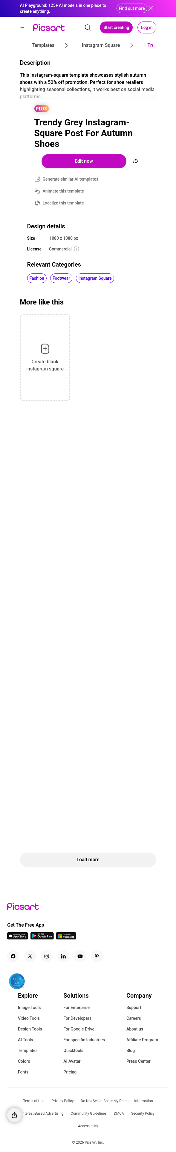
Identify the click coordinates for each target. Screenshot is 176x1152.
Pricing (69, 1072)
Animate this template (63, 191)
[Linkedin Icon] (63, 956)
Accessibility (88, 1126)
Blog (130, 1050)
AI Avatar (71, 1061)
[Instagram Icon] (47, 956)
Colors (24, 1061)
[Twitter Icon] (30, 956)
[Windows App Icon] (66, 938)
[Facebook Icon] (13, 956)
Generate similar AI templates (71, 179)
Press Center (138, 1061)
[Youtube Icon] (80, 956)
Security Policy (142, 1113)
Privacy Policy (62, 1101)
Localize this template (63, 203)
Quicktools (73, 1050)
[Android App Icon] (42, 938)
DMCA (119, 1113)
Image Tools (29, 1007)
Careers (133, 1018)
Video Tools (29, 1018)
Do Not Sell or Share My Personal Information (117, 1101)
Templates (28, 1050)
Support (133, 1007)
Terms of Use (33, 1101)
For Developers (77, 1018)
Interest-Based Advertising (43, 1113)
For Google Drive (78, 1029)
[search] (88, 27)
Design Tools (30, 1029)
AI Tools (25, 1039)
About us (134, 1029)
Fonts (23, 1072)
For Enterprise (76, 1007)
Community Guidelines (89, 1113)
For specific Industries (84, 1039)
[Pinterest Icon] (97, 956)
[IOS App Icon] (17, 938)
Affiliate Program (142, 1039)
